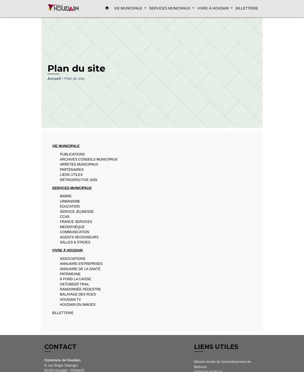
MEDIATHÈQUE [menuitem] (72, 227)
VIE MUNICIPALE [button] (128, 8)
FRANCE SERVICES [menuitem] (76, 222)
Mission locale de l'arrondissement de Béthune (222, 364)
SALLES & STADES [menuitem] (75, 242)
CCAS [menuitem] (64, 217)
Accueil (54, 79)
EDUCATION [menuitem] (70, 206)
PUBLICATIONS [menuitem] (72, 154)
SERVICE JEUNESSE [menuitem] (77, 212)
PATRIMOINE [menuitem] (70, 274)
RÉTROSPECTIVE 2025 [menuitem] (78, 180)
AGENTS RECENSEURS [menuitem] (79, 237)
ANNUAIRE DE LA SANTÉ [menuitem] (80, 269)
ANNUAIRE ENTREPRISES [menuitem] (81, 264)
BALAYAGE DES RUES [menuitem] (78, 294)
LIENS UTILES (216, 347)
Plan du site (74, 79)
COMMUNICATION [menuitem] (74, 232)
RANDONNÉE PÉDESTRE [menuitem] (80, 289)
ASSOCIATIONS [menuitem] (72, 259)
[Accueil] (68, 8)
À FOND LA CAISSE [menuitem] (75, 279)
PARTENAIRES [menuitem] (72, 170)
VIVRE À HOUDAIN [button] (213, 8)
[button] (107, 8)
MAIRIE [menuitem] (66, 196)
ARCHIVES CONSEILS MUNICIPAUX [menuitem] (89, 159)
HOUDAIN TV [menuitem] (70, 300)
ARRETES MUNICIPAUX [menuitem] (79, 164)
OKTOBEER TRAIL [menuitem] (74, 284)
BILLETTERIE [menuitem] (247, 8)
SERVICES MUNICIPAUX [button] (170, 8)
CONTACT (60, 347)
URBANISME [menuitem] (70, 201)
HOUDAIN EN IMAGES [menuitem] (78, 305)
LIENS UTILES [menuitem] (71, 175)
